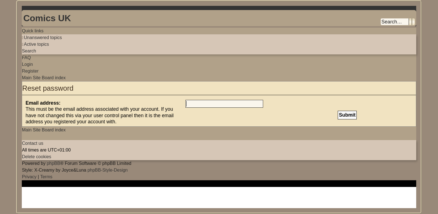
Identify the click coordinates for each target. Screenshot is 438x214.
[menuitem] (42, 37)
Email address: (42, 103)
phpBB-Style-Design (107, 170)
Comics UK (47, 18)
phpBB (53, 163)
